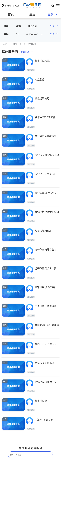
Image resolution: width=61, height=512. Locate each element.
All (17, 34)
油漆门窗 (33, 26)
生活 (32, 14)
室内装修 (32, 43)
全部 (18, 26)
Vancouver (32, 34)
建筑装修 (17, 43)
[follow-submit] (51, 455)
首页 (11, 14)
